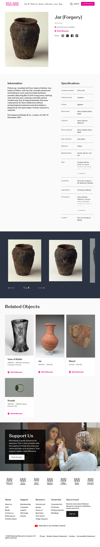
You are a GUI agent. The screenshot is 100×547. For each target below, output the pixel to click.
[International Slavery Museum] (36, 481)
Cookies (72, 536)
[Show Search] (74, 4)
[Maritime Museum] (50, 481)
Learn (56, 4)
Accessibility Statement (86, 536)
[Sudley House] (76, 481)
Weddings (55, 513)
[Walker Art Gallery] (63, 481)
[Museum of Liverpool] (9, 481)
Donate (23, 516)
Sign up (72, 514)
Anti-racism (40, 516)
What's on (34, 4)
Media (7, 510)
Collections (49, 4)
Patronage (24, 513)
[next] (41, 288)
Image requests (42, 519)
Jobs (7, 507)
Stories (41, 4)
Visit (25, 4)
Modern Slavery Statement (57, 536)
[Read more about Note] (85, 168)
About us (8, 504)
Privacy (42, 536)
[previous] (11, 288)
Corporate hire (56, 504)
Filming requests (57, 510)
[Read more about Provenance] (85, 204)
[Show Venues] (29, 4)
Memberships (25, 504)
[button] (24, 261)
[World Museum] (22, 481)
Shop (60, 4)
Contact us (9, 513)
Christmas (55, 507)
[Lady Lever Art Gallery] (90, 481)
